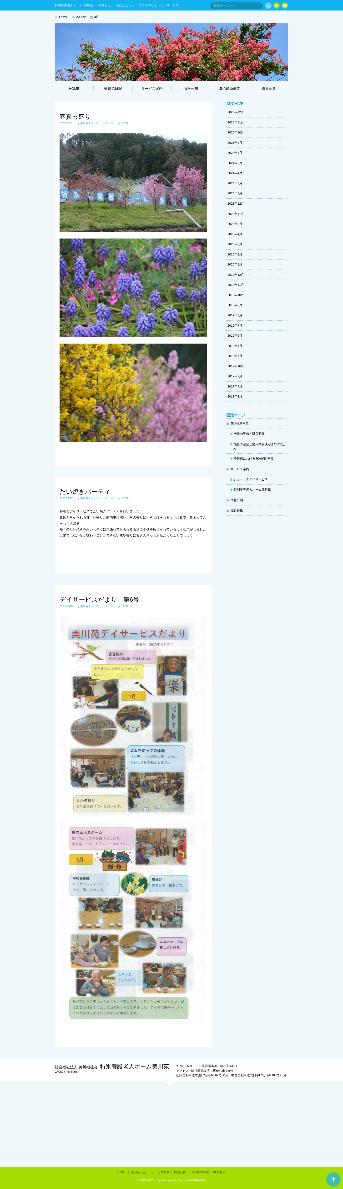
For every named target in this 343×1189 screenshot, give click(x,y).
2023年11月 (235, 214)
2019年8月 (234, 315)
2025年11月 (235, 122)
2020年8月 (234, 224)
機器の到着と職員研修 (249, 433)
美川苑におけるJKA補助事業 (253, 458)
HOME (63, 17)
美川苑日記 (113, 88)
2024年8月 (234, 152)
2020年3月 (234, 244)
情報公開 (191, 88)
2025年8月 (234, 142)
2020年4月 (234, 234)
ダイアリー (124, 123)
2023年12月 (235, 203)
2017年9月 (234, 376)
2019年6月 (234, 335)
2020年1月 (234, 264)
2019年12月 (235, 274)
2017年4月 (234, 386)
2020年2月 (234, 254)
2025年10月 (235, 132)
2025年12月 (235, 112)
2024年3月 (234, 183)
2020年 (81, 17)
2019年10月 (235, 295)
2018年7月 (234, 356)
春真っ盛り (75, 116)
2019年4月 (234, 346)
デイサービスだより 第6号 (99, 599)
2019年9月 (234, 305)
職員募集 (269, 88)
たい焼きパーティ (85, 491)
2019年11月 (235, 285)
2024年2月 (234, 193)
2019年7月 (234, 325)
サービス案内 (152, 88)
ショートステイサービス (251, 479)
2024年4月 (234, 173)
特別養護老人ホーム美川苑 (252, 489)
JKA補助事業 (229, 88)
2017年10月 (235, 366)
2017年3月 (234, 396)
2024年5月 (234, 163)
